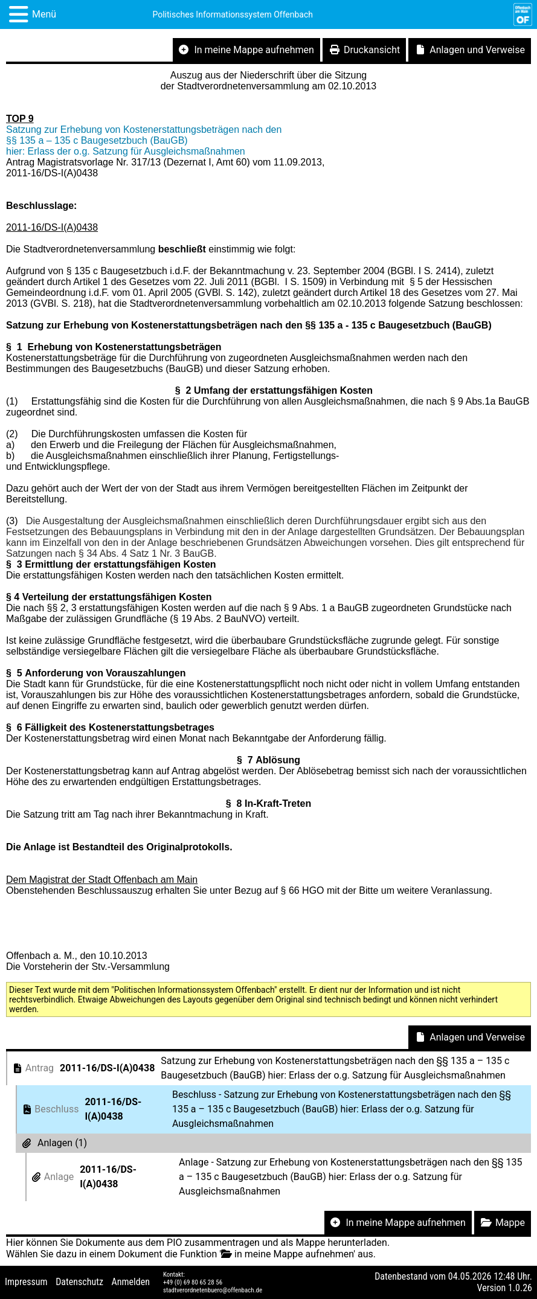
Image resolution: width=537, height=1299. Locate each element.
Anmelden (131, 1282)
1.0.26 (520, 1288)
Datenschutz (79, 1282)
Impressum (26, 1282)
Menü (44, 14)
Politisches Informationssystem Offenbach (232, 14)
